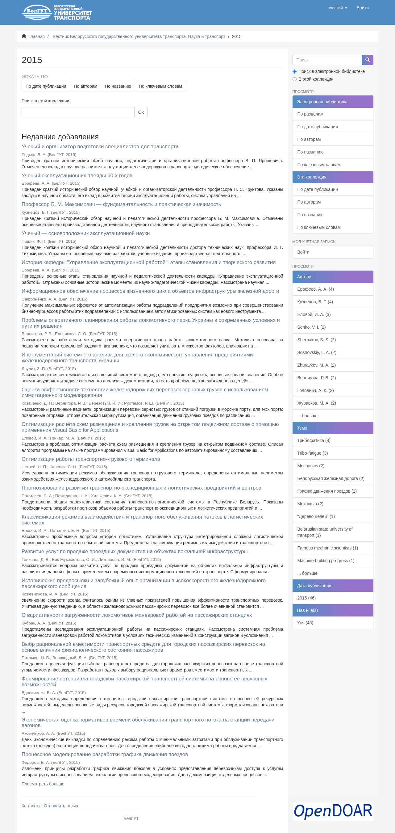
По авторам (85, 86)
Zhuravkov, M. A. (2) (316, 365)
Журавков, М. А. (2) (316, 403)
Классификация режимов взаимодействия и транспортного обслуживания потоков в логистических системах (142, 520)
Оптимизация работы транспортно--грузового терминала (91, 459)
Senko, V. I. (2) (311, 327)
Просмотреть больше (43, 783)
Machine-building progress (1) (326, 560)
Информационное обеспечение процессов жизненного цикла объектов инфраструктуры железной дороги (150, 291)
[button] (337, 7)
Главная (36, 36)
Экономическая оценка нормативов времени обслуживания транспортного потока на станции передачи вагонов (148, 723)
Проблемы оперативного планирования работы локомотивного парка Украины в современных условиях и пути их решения (151, 323)
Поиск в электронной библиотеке (329, 71)
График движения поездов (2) (327, 491)
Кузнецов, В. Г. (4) (315, 301)
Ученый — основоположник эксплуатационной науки (86, 233)
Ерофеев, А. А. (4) (315, 289)
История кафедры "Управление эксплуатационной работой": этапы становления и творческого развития (149, 262)
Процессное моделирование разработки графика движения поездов (105, 754)
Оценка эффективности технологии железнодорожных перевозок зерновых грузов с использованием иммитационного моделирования (145, 392)
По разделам (310, 113)
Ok (141, 112)
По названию (118, 86)
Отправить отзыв (61, 805)
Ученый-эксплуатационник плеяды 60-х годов (77, 176)
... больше (307, 415)
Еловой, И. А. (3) (314, 314)
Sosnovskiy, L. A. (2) (317, 352)
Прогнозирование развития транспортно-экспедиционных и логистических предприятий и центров (141, 488)
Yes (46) (305, 622)
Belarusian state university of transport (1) (325, 532)
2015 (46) (306, 597)
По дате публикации (46, 86)
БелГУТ (131, 818)
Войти (303, 252)
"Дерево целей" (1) (316, 516)
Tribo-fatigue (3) (312, 453)
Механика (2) (310, 503)
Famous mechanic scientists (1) (327, 547)
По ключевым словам (160, 86)
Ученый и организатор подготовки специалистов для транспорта (100, 146)
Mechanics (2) (311, 465)
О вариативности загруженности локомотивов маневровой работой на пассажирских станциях (137, 615)
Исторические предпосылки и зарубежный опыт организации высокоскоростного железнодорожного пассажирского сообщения (144, 583)
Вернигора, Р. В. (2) (316, 377)
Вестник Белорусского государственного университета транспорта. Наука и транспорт (139, 36)
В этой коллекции (313, 79)
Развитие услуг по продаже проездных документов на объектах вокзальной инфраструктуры (135, 551)
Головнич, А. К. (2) (315, 390)
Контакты (31, 805)
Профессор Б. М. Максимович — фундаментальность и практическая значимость (121, 204)
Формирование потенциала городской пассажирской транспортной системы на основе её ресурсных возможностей (144, 682)
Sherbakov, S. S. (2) (316, 339)
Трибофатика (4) (314, 440)
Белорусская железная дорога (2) (331, 478)
